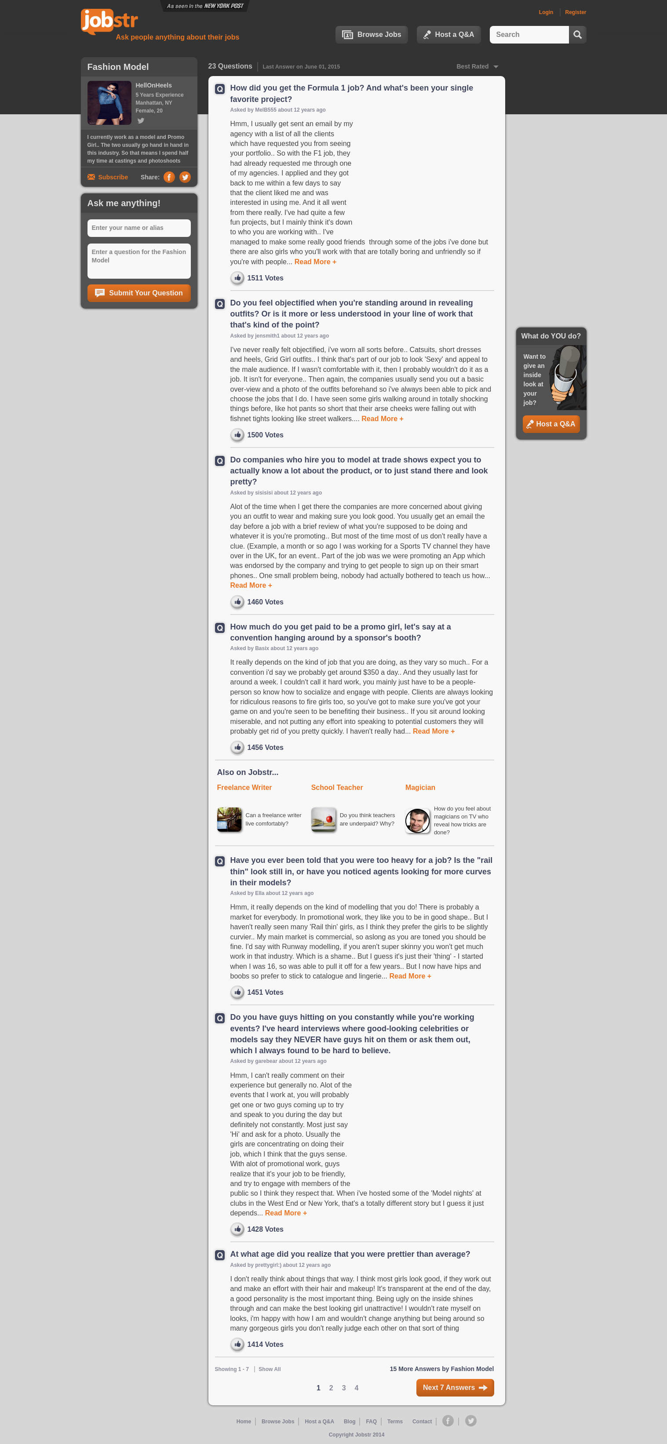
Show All (270, 1371)
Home (245, 1422)
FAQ (371, 1422)
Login (546, 12)
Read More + (314, 262)
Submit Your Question (138, 293)
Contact (422, 1422)
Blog (350, 1422)
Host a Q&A (448, 34)
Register (575, 12)
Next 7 (455, 1388)
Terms (394, 1422)
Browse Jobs (371, 34)
